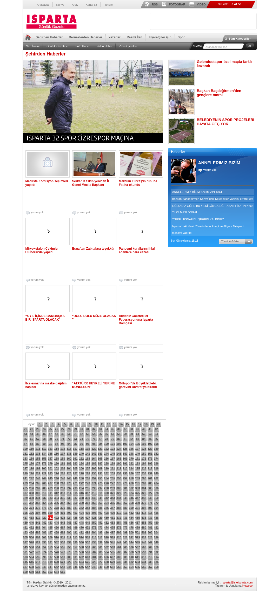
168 (118, 458)
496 (106, 532)
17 (139, 424)
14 (121, 424)
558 (81, 547)
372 (156, 502)
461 (25, 527)
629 (112, 562)
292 (69, 488)
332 (44, 497)
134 (44, 453)
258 (131, 478)
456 (131, 522)
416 (156, 512)
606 (106, 557)
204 (69, 468)
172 (143, 458)
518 (106, 537)
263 (25, 483)
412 (131, 512)
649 (100, 566)
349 (150, 497)
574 (44, 552)
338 (81, 497)
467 (62, 527)
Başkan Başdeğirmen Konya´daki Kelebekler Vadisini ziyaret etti (212, 198)
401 (62, 512)
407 (100, 512)
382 (81, 507)
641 (50, 566)
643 (62, 566)
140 (81, 453)
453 (112, 522)
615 (25, 562)
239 (150, 473)
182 (69, 463)
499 (125, 532)
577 (62, 552)
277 (112, 483)
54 (93, 433)
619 (50, 562)
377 (50, 507)
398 (44, 512)
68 (43, 438)
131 (25, 453)
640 (44, 566)
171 (137, 458)
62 (143, 433)
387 (112, 507)
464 (44, 527)
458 (143, 522)
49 (62, 433)
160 (69, 458)
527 (25, 542)
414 (143, 512)
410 (118, 512)
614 (156, 557)
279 (125, 483)
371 (150, 502)
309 (37, 493)
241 (25, 478)
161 (75, 458)
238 (143, 473)
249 (75, 478)
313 (62, 493)
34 (106, 429)
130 (156, 448)
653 (125, 566)
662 (44, 571)
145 (112, 453)
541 (112, 542)
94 (68, 443)
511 (62, 537)
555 (62, 547)
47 (50, 433)
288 (44, 488)
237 (137, 473)
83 (137, 438)
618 (44, 562)
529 (37, 542)
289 (50, 488)
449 (87, 522)
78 (106, 438)
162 (81, 458)
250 (81, 478)
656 (143, 566)
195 (150, 463)
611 (137, 557)
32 (93, 429)
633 (137, 562)
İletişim (108, 4)
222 (44, 473)
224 (56, 473)
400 (56, 512)
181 (62, 463)
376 (44, 507)
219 (25, 473)
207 (87, 468)
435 (137, 517)
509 (50, 537)
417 (25, 517)
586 (118, 552)
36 (118, 429)
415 (150, 512)
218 (156, 468)
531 (50, 542)
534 (69, 542)
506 (31, 537)
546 (143, 542)
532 (56, 542)
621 (62, 562)
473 (100, 527)
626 (93, 562)
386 (106, 507)
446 (69, 522)
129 (150, 448)
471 (87, 527)
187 (100, 463)
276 (106, 483)
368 (131, 502)
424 (69, 517)
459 (150, 522)
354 (44, 502)
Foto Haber (83, 46)
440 (31, 522)
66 (31, 438)
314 (69, 493)
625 (87, 562)
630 (118, 562)
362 (93, 502)
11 (102, 424)
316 (81, 493)
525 (150, 537)
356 (56, 502)
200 (44, 468)
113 (50, 448)
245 (50, 478)
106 (143, 443)
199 (37, 468)
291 (62, 488)
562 (106, 547)
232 (106, 473)
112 (44, 448)
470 (81, 527)
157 (50, 458)
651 (112, 566)
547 (150, 542)
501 (137, 532)
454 (118, 522)
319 (100, 493)
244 (44, 478)
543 (125, 542)
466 (56, 527)
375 (37, 507)
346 (131, 497)
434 (131, 517)
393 (150, 507)
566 (131, 547)
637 (25, 566)
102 (118, 443)
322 (118, 493)
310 (44, 493)
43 (25, 433)
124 (118, 448)
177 (37, 463)
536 (81, 542)
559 (87, 547)
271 (75, 483)
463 (37, 527)
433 (125, 517)
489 (62, 532)
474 (106, 527)
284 (156, 483)
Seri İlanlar (33, 46)
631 (125, 562)
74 (81, 438)
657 (150, 566)
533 (62, 542)
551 (37, 547)
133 (37, 453)
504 (156, 532)
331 (37, 497)
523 (137, 537)
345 (125, 497)
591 (150, 552)
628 (106, 562)
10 (96, 424)
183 (75, 463)
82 (131, 438)
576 (56, 552)
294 (81, 488)
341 (100, 497)
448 (81, 522)
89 (37, 443)
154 (31, 458)
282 (143, 483)
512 (69, 537)
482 (156, 527)
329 (25, 497)
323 (125, 493)
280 (131, 483)
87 (25, 443)
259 (137, 478)
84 (143, 438)
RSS (155, 4)
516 (93, 537)
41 (149, 429)
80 (118, 438)
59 (125, 433)
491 (75, 532)
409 (112, 512)
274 (93, 483)
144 (106, 453)
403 (75, 512)
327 (150, 493)
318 (93, 493)
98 (93, 443)
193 (137, 463)
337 (75, 497)
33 (100, 429)
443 (50, 522)
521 (125, 537)
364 (106, 502)
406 (93, 512)
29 (75, 429)
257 (125, 478)
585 (112, 552)
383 (87, 507)
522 (131, 537)
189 (112, 463)
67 (37, 438)
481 (150, 527)
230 (93, 473)
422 (56, 517)
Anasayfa (43, 4)
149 (137, 453)
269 (62, 483)
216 (143, 468)
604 (93, 557)
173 (150, 458)
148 (131, 453)
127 (137, 448)
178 (44, 463)
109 (25, 448)
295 (87, 488)
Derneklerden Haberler (85, 37)
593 (25, 557)
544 (131, 542)
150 (143, 453)
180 (56, 463)
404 (81, 512)
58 (118, 433)
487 (50, 532)
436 (143, 517)
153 (25, 458)
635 (150, 562)
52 (81, 433)
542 (118, 542)
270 (69, 483)
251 (87, 478)
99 (100, 443)
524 (143, 537)
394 (156, 507)
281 (137, 483)
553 (50, 547)
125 (125, 448)
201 (50, 468)
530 (44, 542)
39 (137, 429)
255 (112, 478)
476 (118, 527)
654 (131, 566)
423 (62, 517)
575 (50, 552)
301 (125, 488)
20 (158, 424)
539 (100, 542)
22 (31, 429)
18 (146, 424)
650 (106, 566)
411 (125, 512)
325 (137, 493)
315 (75, 493)
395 (25, 512)
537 (87, 542)
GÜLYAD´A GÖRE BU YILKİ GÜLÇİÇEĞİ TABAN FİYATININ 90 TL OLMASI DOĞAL (212, 209)
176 (31, 463)
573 (37, 552)
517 (100, 537)
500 (131, 532)
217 (150, 468)
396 (31, 512)
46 (43, 433)
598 (56, 557)
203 (62, 468)
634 (143, 562)
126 (131, 448)
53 (87, 433)
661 (37, 571)
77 (100, 438)
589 (137, 552)
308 (31, 493)
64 (156, 433)
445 (62, 522)
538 (93, 542)
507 (37, 537)
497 (112, 532)
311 (50, 493)
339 (87, 497)
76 (93, 438)
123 (112, 448)
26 (56, 429)
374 (31, 507)
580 (81, 552)
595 (37, 557)
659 (25, 571)
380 (69, 507)
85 (149, 438)
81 (125, 438)
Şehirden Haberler (49, 37)
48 (56, 433)
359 (75, 502)
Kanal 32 (91, 4)
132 (31, 453)
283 (150, 483)
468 (69, 527)
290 (56, 488)
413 (137, 512)
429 (100, 517)
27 (62, 429)
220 (31, 473)
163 (87, 458)
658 (156, 566)
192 (131, 463)
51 (75, 433)
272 (81, 483)
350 (156, 497)
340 (93, 497)
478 (131, 527)
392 (143, 507)
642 (56, 566)
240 (156, 473)
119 (87, 448)
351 (25, 502)
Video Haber (104, 46)
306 (156, 488)
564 (118, 547)
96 (81, 443)
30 (81, 429)
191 (125, 463)
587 (125, 552)
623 (75, 562)
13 (114, 424)
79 (112, 438)
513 (75, 537)
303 (137, 488)
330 (31, 497)
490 (69, 532)
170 (131, 458)
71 (62, 438)
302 (131, 488)
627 (100, 562)
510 (56, 537)
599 (62, 557)
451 (100, 522)
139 (75, 453)
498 (118, 532)
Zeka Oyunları (128, 46)
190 (118, 463)
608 (118, 557)
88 (31, 443)
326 (143, 493)
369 (137, 502)
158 (56, 458)
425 (75, 517)
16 (133, 424)
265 (37, 483)
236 (131, 473)
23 (37, 429)
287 (37, 488)
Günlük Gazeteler (57, 46)
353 (37, 502)
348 (143, 497)
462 (31, 527)
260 (143, 478)
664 (56, 571)
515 (87, 537)
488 (56, 532)
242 (31, 478)
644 (69, 566)
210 (106, 468)
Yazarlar (115, 37)
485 (37, 532)
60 (131, 433)
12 (108, 424)
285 (25, 488)
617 (37, 562)
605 (100, 557)
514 (81, 537)
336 (69, 497)
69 (50, 438)
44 (31, 433)
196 (156, 463)
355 (50, 502)
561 (100, 547)
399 (50, 512)
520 (118, 537)
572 (31, 552)
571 (25, 552)
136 (56, 453)
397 (37, 512)
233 (112, 473)
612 (143, 557)
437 (150, 517)
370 (143, 502)
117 (75, 448)
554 (56, 547)
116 (69, 448)
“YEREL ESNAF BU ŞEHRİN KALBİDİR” (198, 219)
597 (50, 557)
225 (62, 473)
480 (143, 527)
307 (25, 493)
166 (106, 458)
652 (118, 566)
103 (125, 443)
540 (106, 542)
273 (87, 483)
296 (93, 488)
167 (112, 458)
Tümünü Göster (230, 241)
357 (62, 502)
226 (69, 473)
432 (118, 517)
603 (87, 557)
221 (37, 473)
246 (56, 478)
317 (87, 493)
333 (50, 497)
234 (118, 473)
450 (93, 522)
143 (100, 453)
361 (87, 502)
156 (44, 458)
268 (56, 483)
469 (75, 527)
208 (93, 468)
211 (112, 468)
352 (31, 502)
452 (106, 522)
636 (156, 562)
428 (93, 517)
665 (62, 571)
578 (69, 552)
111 (37, 448)
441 (37, 522)
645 (75, 566)
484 (31, 532)
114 (56, 448)
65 (25, 438)
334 (56, 497)
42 (156, 429)
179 (50, 463)
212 (118, 468)
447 (75, 522)
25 (50, 429)
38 (131, 429)
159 (62, 458)
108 (156, 443)
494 (93, 532)
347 (137, 497)
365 (112, 502)
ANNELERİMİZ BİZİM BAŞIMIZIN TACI (197, 191)
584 (106, 552)
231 (100, 473)
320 (106, 493)
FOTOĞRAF (177, 4)
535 (75, 542)
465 (50, 527)
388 (118, 507)
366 (118, 502)
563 (112, 547)
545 (137, 542)
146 (118, 453)
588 (131, 552)
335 (62, 497)
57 (112, 433)
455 (125, 522)
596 (44, 557)
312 (56, 493)
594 (31, 557)
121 (100, 448)
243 (37, 478)
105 (137, 443)
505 (25, 537)
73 (75, 438)
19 (152, 424)
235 (125, 473)
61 (137, 433)
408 (106, 512)
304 (143, 488)
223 (50, 473)
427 (87, 517)
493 (87, 532)
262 (156, 478)
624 (81, 562)
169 (125, 458)
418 (31, 517)
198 (31, 468)
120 (93, 448)
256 (118, 478)
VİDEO (201, 4)
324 (131, 493)
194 (143, 463)
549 (25, 547)
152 (156, 453)
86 (156, 438)
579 (75, 552)
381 (75, 507)
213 (125, 468)
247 (62, 478)
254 (106, 478)
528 (31, 542)
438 (156, 517)
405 (87, 512)
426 (81, 517)
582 (93, 552)
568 (143, 547)
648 (93, 566)
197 (25, 468)
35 (112, 429)
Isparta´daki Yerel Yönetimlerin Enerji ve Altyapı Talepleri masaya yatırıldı (208, 229)
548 (156, 542)
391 (137, 507)
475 (112, 527)
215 (137, 468)
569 (150, 547)
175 (25, 463)
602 (81, 557)
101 (112, 443)
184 (81, 463)
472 (93, 527)
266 (44, 483)
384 (93, 507)
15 (127, 424)
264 (31, 483)
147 (125, 453)
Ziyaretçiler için (160, 37)
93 (62, 443)
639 (37, 566)
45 (37, 433)
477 (125, 527)
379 (62, 507)
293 (75, 488)
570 (156, 547)
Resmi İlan (134, 37)
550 (31, 547)
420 (44, 517)
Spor (181, 37)
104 (131, 443)
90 (43, 443)
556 (69, 547)
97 (87, 443)
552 (44, 547)
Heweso (247, 585)
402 (69, 512)
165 (100, 458)
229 (87, 473)
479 (137, 527)
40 (143, 429)
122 (106, 448)
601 (75, 557)
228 (81, 473)
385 (100, 507)
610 (131, 557)
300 (118, 488)
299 (112, 488)
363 (100, 502)
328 (156, 493)
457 (137, 522)
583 (100, 552)
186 (93, 463)
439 (25, 522)
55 (100, 433)
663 (50, 571)
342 (106, 497)
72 (68, 438)
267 (50, 483)
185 (87, 463)
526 (156, 537)
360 (81, 502)
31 (87, 429)
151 (150, 453)
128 (143, 448)
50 (68, 433)
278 (118, 483)
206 (81, 468)
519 (112, 537)
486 (44, 532)
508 (44, 537)
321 (112, 493)
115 (62, 448)
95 (75, 443)
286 (31, 488)
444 (56, 522)
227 (75, 473)
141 (87, 453)
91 (50, 443)
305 (150, 488)
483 (25, 532)
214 (131, 468)
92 (56, 443)
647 (87, 566)
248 (69, 478)
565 (125, 547)
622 (69, 562)
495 (100, 532)
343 (112, 497)
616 (31, 562)
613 (150, 557)
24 (43, 429)
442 (44, 522)
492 (81, 532)
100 (106, 443)
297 (100, 488)
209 (100, 468)
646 (81, 566)
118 (81, 448)
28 (68, 429)
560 (93, 547)
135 (50, 453)
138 (69, 453)
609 (125, 557)
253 (100, 478)
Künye (60, 4)
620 (56, 562)
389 (125, 507)
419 (37, 517)
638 (31, 566)
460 (156, 522)
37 (125, 429)
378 (56, 507)
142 (93, 453)
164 (93, 458)
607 (112, 557)
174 (156, 458)
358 (69, 502)
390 (131, 507)
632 (131, 562)
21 (25, 429)
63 (149, 433)
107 (150, 443)
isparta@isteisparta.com (237, 582)
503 (150, 532)
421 (50, 517)
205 (75, 468)
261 (150, 478)
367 (125, 502)
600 (69, 557)
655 (137, 566)
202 (56, 468)
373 (25, 507)
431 (112, 517)
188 (106, 463)
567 (137, 547)
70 (56, 438)
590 (143, 552)
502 (143, 532)
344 (118, 497)
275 (100, 483)
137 (62, 453)
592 (156, 552)
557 (75, 547)
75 (87, 438)
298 (106, 488)
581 (87, 552)
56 (106, 433)
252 (93, 478)
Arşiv (75, 4)
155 (37, 458)
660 (31, 571)
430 (106, 517)
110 (31, 448)
